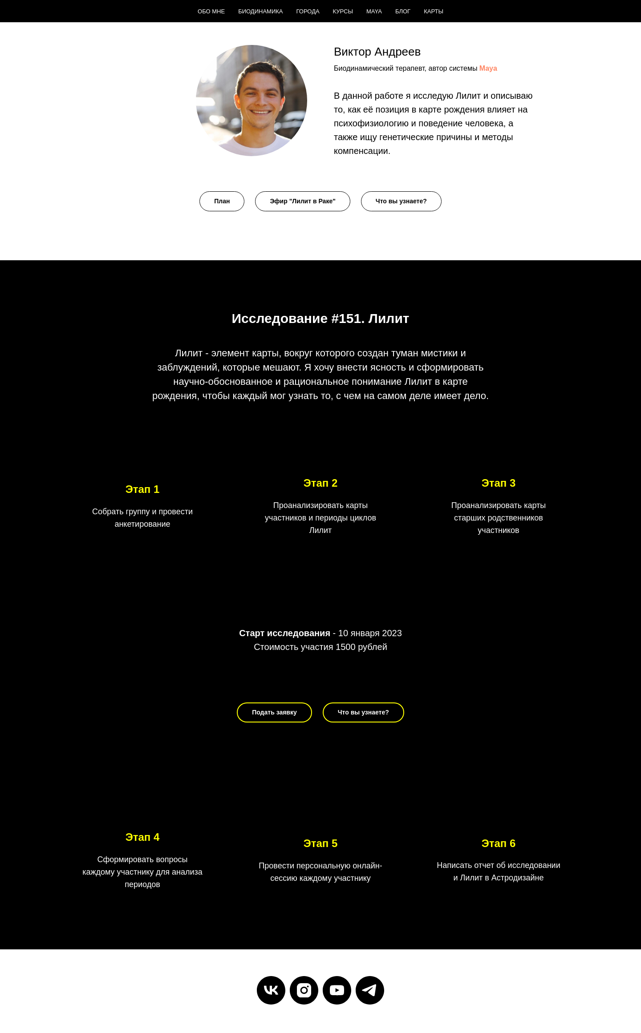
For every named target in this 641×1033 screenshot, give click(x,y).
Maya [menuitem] (374, 11)
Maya (488, 68)
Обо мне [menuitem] (211, 11)
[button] (221, 201)
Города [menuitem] (308, 11)
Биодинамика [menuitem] (260, 11)
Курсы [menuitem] (343, 11)
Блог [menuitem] (402, 11)
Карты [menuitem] (433, 11)
